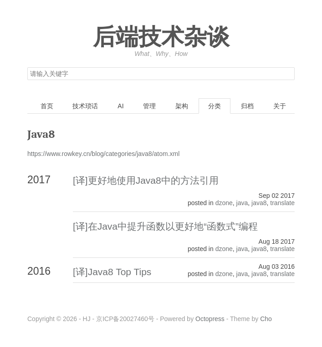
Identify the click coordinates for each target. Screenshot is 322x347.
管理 (149, 106)
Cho (266, 318)
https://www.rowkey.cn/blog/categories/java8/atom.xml (103, 153)
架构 (181, 106)
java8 (258, 202)
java (242, 202)
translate (282, 202)
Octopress (210, 318)
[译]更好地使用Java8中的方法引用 (146, 180)
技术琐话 (85, 106)
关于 (279, 106)
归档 (247, 106)
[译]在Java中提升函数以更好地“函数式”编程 (165, 226)
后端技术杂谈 (161, 37)
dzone (224, 202)
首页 (47, 106)
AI (120, 106)
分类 (214, 106)
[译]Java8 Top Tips (112, 272)
